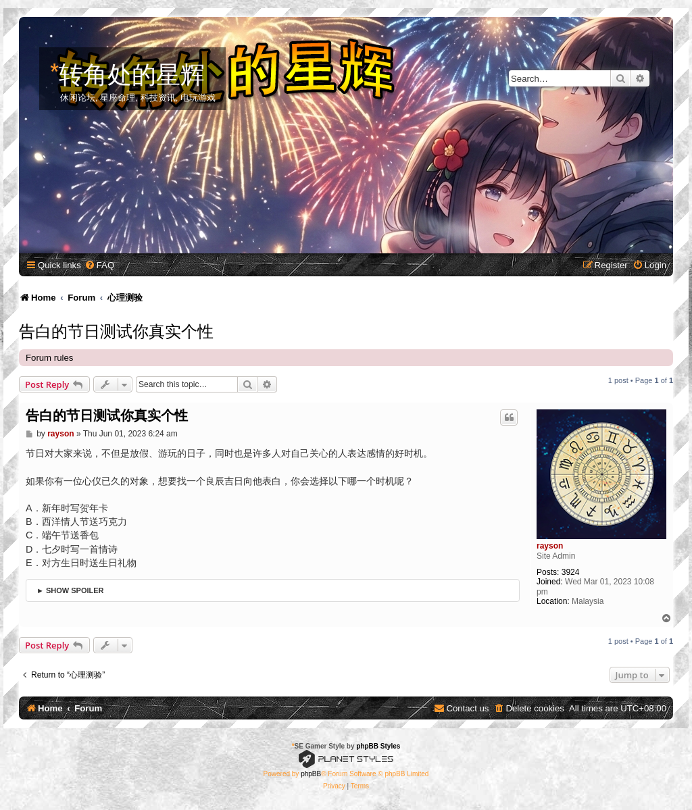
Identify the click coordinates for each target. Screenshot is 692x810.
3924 (571, 572)
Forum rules (49, 358)
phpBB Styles (378, 746)
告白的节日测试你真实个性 (116, 330)
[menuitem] (99, 265)
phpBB (311, 774)
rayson (550, 546)
